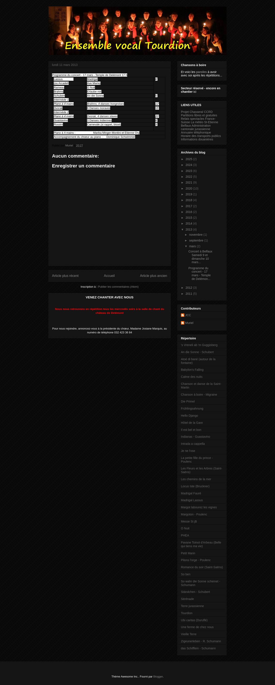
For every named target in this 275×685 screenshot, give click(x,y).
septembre (196, 240)
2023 (189, 171)
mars (193, 246)
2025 (189, 159)
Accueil (109, 276)
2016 (189, 212)
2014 (189, 223)
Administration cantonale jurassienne (196, 127)
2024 (189, 165)
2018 (189, 200)
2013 (189, 229)
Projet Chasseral (192, 112)
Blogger (158, 676)
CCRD (208, 112)
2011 (189, 293)
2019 (189, 194)
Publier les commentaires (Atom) (118, 286)
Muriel (189, 323)
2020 (189, 188)
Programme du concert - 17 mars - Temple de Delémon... (199, 273)
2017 (189, 206)
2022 (189, 176)
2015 (189, 217)
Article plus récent (65, 276)
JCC (188, 315)
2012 (189, 287)
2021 (189, 182)
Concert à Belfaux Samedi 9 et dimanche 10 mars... (200, 257)
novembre (196, 234)
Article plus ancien (153, 276)
